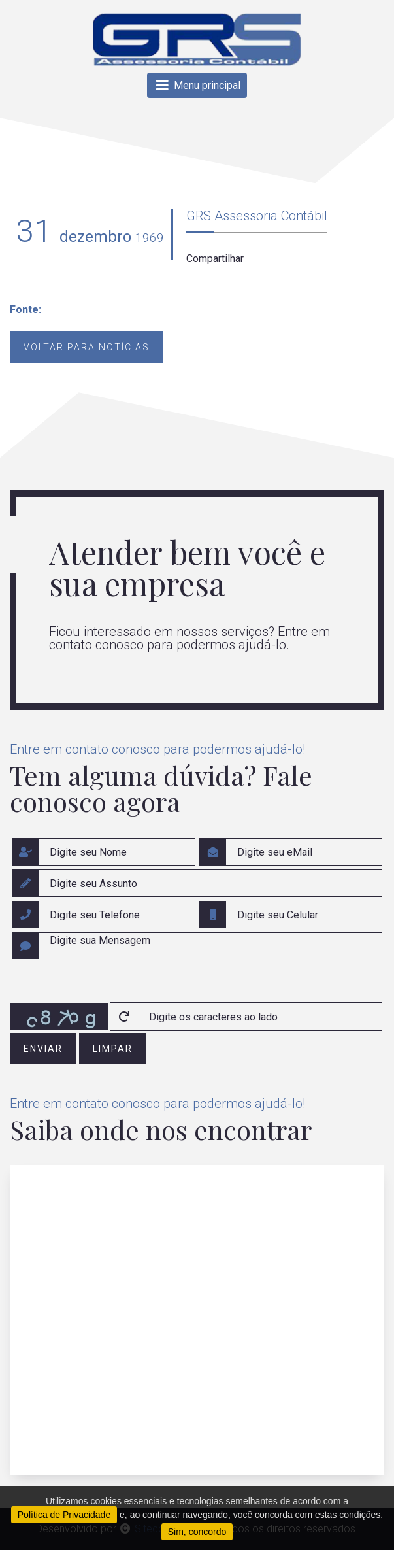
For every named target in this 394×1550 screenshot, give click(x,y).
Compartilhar (215, 258)
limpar (113, 1048)
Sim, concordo (197, 1531)
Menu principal (197, 85)
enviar (43, 1048)
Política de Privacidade (64, 1514)
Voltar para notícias (87, 347)
